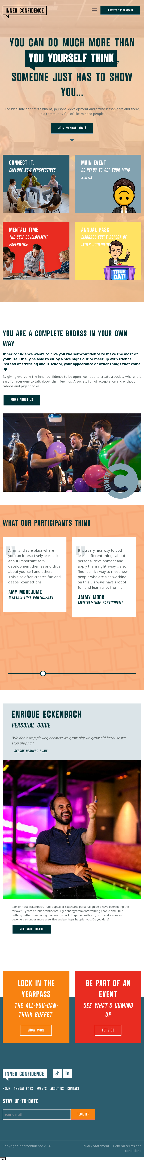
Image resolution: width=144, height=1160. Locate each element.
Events (41, 1086)
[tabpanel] (34, 573)
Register (82, 1112)
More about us (22, 399)
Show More (35, 1028)
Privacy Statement (95, 1143)
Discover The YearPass (120, 10)
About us (57, 1086)
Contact (73, 1086)
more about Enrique (32, 927)
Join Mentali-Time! (72, 128)
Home (6, 1086)
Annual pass (23, 1086)
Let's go (108, 1028)
